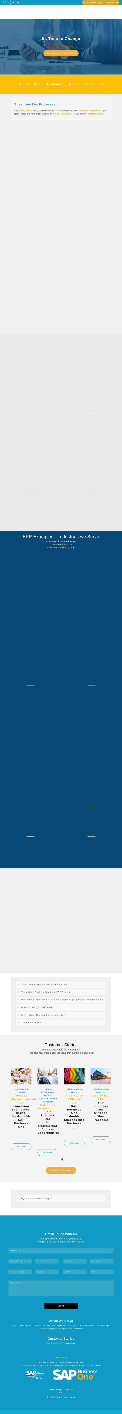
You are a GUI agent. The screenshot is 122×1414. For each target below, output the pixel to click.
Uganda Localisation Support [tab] (34, 1198)
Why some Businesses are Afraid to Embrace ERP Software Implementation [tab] (60, 1000)
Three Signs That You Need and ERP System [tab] (43, 992)
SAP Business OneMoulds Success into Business (74, 1109)
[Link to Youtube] (17, 2)
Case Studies (51, 1343)
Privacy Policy (61, 1389)
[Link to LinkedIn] (12, 2)
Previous (15, 1103)
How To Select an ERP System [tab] (35, 1007)
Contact (61, 1392)
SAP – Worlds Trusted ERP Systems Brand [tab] (42, 984)
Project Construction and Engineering (48, 1098)
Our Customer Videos (67, 1343)
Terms (70, 1389)
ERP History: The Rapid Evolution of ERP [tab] (41, 1015)
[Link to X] (8, 2)
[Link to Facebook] (3, 2)
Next (106, 1103)
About (51, 1389)
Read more (21, 1146)
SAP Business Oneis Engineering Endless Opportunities (48, 1119)
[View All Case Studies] (61, 1170)
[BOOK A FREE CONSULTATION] (61, 53)
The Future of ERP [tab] (29, 1022)
